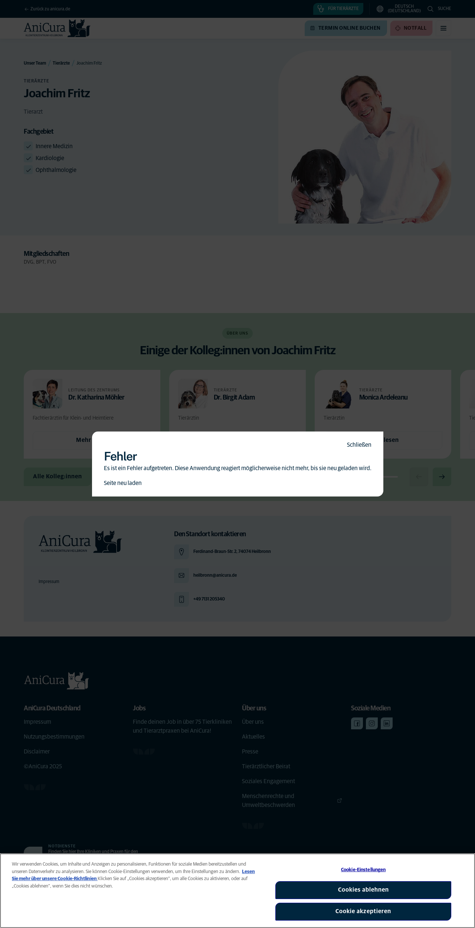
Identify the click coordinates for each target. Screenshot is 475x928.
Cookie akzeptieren (363, 911)
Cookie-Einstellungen (363, 869)
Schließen (359, 445)
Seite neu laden (123, 483)
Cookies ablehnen (363, 890)
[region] (237, 890)
